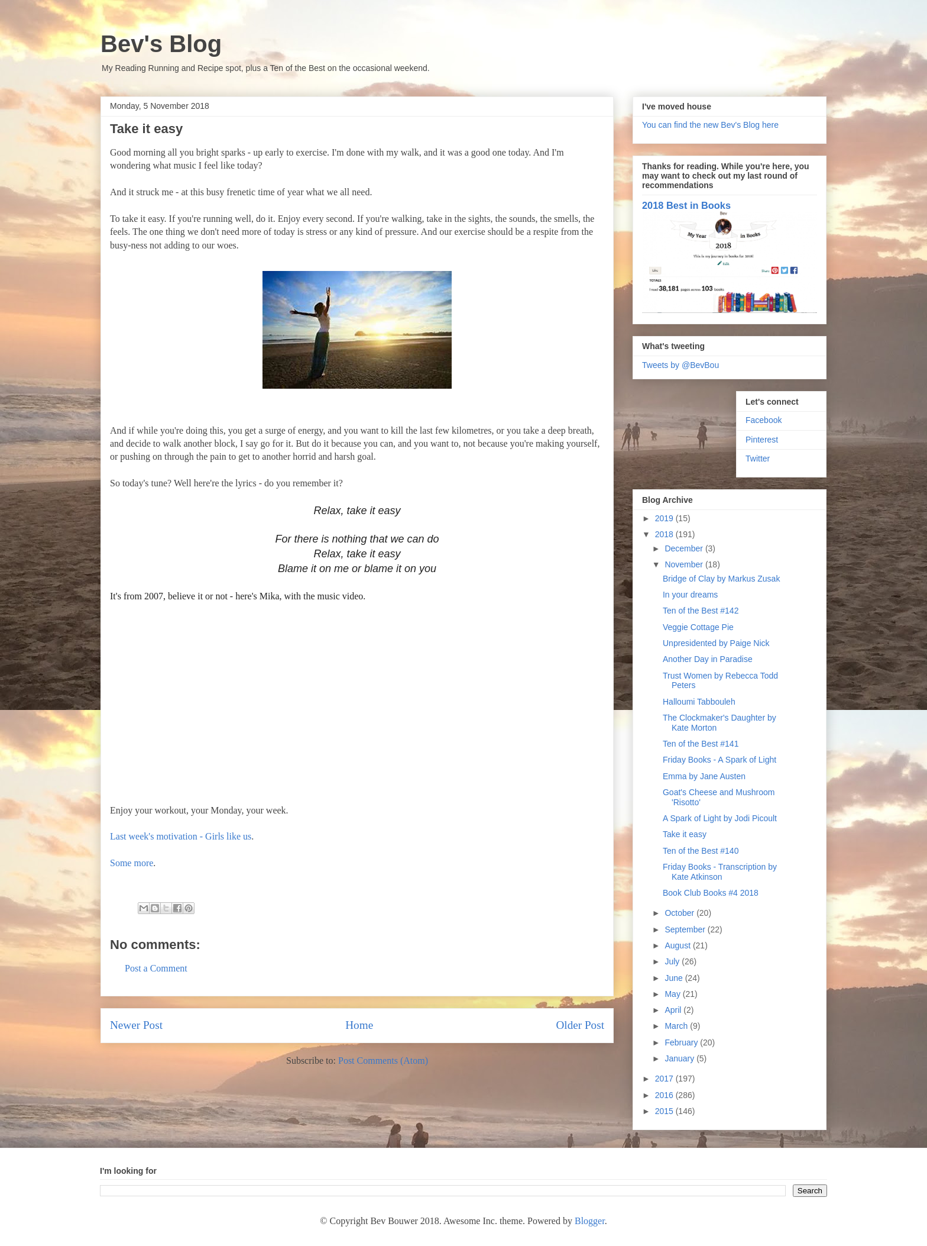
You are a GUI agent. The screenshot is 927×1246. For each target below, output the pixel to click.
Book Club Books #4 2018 (711, 893)
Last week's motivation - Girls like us (180, 836)
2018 (665, 534)
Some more (131, 863)
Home (359, 1025)
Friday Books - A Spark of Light (719, 759)
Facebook (764, 420)
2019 (665, 518)
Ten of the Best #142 (700, 610)
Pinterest (762, 439)
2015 (665, 1111)
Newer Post (136, 1025)
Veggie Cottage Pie (698, 627)
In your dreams (690, 594)
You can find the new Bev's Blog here (710, 125)
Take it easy (684, 834)
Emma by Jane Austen (704, 776)
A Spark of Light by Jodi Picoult (720, 818)
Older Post (580, 1025)
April (674, 1010)
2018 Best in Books (686, 205)
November (685, 564)
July (673, 961)
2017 (665, 1078)
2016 (665, 1095)
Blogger (590, 1221)
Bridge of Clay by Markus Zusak (721, 578)
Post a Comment (156, 968)
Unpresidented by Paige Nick (716, 643)
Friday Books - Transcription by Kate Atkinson (720, 872)
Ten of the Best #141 (700, 743)
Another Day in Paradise (708, 659)
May (673, 994)
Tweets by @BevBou (680, 365)
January (680, 1058)
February (682, 1042)
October (680, 913)
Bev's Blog (161, 44)
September (686, 929)
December (685, 548)
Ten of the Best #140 (700, 851)
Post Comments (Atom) (383, 1060)
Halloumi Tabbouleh (699, 701)
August (678, 945)
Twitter (758, 458)
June (675, 978)
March (677, 1026)
